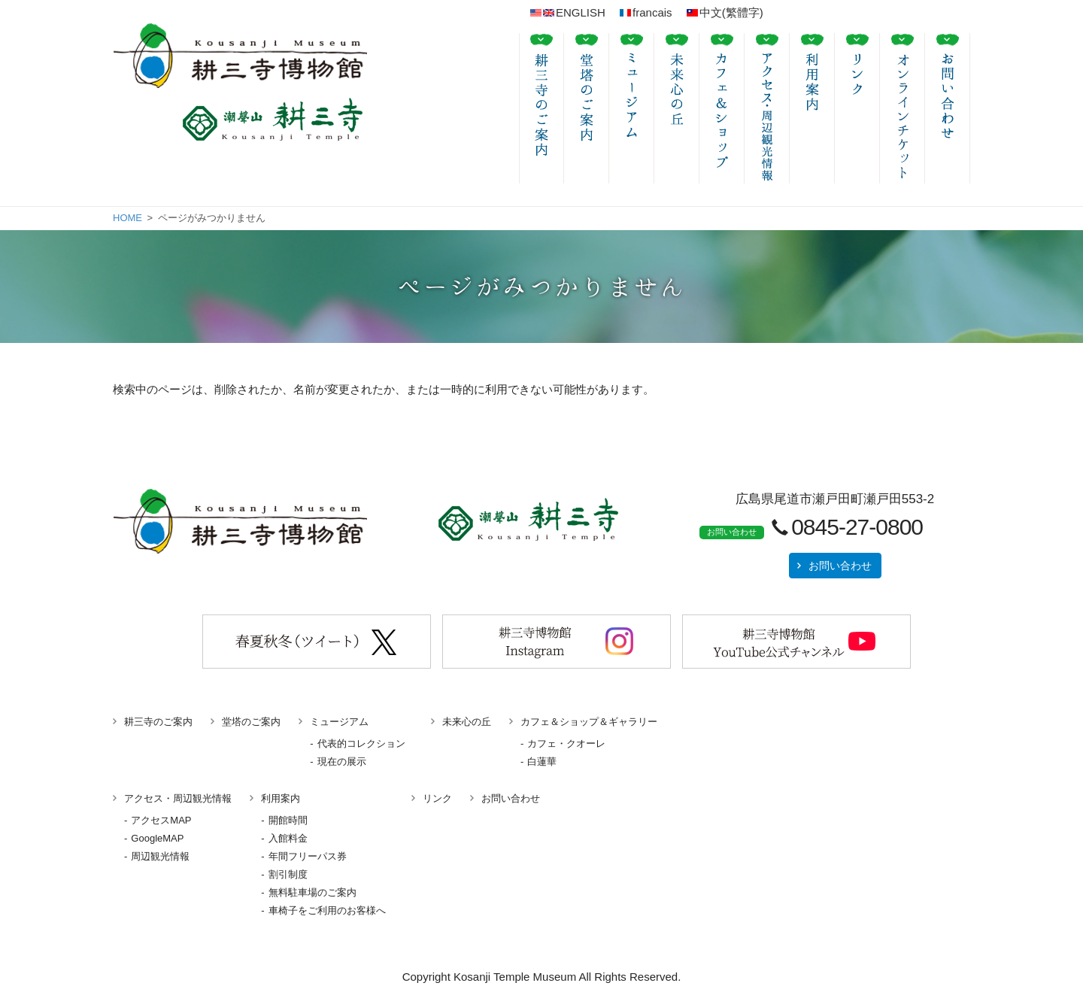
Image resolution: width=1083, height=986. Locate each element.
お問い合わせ (840, 566)
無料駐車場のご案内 (312, 892)
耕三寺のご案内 (158, 721)
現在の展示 (341, 761)
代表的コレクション (361, 743)
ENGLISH (567, 12)
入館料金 (288, 838)
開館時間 (288, 820)
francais (646, 12)
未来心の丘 (466, 721)
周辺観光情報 (160, 856)
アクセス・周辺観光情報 (178, 798)
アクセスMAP (161, 820)
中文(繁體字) (725, 12)
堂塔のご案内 (251, 721)
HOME (127, 217)
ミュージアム (339, 721)
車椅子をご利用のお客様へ (327, 910)
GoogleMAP (157, 838)
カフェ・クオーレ (566, 743)
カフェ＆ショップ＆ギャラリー (588, 721)
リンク (437, 798)
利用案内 (280, 798)
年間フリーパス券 (307, 856)
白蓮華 (542, 761)
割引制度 (288, 874)
